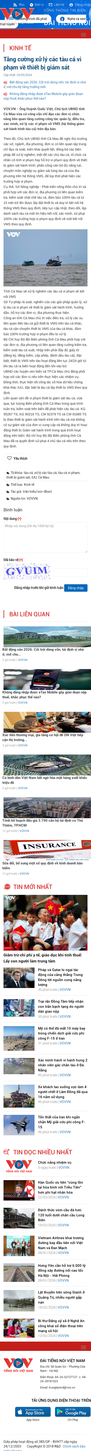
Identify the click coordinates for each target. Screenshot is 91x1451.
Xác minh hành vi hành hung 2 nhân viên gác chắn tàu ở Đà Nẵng (63, 1065)
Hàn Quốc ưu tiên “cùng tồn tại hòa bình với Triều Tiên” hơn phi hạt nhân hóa (60, 1187)
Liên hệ (56, 5)
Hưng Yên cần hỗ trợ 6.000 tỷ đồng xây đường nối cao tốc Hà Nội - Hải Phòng (62, 1271)
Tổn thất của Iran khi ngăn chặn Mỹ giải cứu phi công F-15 (61, 1122)
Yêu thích (20, 458)
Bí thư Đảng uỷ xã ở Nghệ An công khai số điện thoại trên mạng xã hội (61, 1326)
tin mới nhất (32, 886)
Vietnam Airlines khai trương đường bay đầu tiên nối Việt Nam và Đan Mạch (61, 1243)
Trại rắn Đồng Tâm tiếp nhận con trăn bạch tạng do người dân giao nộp (61, 1006)
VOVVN (22, 660)
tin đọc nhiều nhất (42, 1152)
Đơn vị (36, 5)
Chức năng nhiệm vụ (54, 1162)
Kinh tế (20, 48)
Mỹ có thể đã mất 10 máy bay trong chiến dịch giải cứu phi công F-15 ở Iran (61, 1033)
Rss (18, 5)
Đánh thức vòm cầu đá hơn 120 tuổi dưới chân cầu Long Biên (61, 1215)
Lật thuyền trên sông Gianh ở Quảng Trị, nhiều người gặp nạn (61, 1297)
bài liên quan (29, 614)
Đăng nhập (80, 5)
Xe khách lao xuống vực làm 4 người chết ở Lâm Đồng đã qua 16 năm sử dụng (63, 1092)
